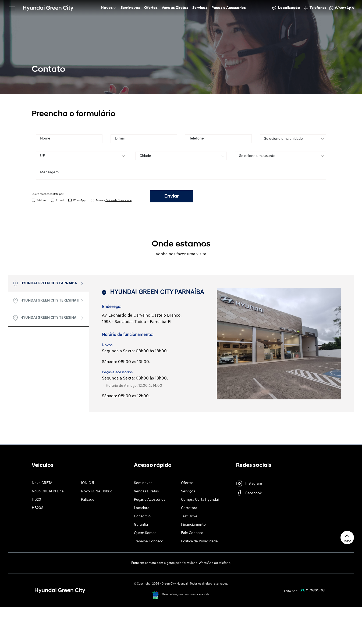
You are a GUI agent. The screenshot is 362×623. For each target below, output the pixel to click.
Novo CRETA (42, 483)
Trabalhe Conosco (148, 541)
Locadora (141, 508)
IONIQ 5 (87, 483)
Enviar (171, 196)
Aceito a (114, 200)
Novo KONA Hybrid (96, 491)
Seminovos (143, 483)
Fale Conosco (192, 533)
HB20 (36, 500)
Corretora (189, 508)
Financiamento (193, 525)
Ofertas (187, 483)
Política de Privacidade (199, 541)
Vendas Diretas (146, 491)
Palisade (87, 500)
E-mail (59, 200)
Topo (347, 537)
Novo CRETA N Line (48, 491)
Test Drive (189, 516)
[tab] (48, 283)
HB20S (37, 508)
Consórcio (142, 516)
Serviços (188, 491)
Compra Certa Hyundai (200, 500)
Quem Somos (145, 533)
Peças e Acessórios (149, 500)
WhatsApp (79, 200)
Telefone (41, 200)
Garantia (141, 525)
